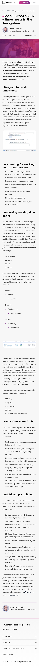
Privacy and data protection (19, 648)
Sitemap (19, 642)
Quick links (19, 637)
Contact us (24, 2)
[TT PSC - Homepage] (8, 2)
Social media (19, 654)
